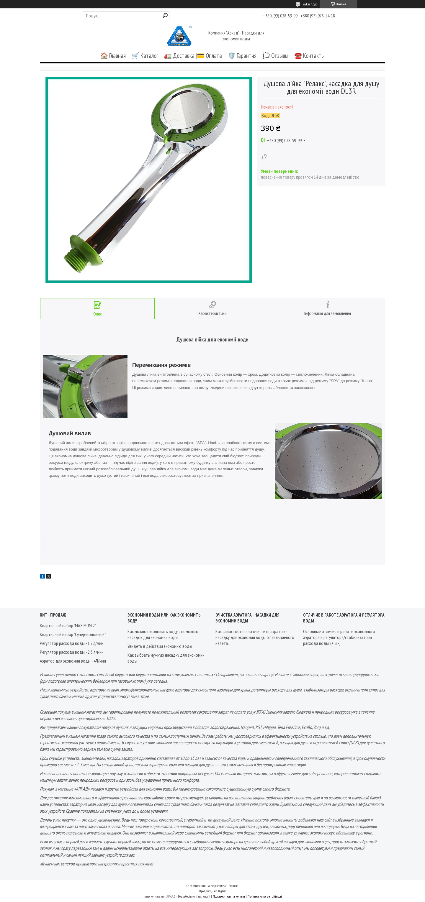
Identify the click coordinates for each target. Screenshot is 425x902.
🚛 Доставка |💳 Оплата (193, 56)
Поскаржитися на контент (229, 896)
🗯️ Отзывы (275, 56)
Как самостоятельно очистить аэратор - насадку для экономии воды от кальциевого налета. (254, 637)
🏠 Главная (113, 56)
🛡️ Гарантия (242, 56)
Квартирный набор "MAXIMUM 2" (68, 625)
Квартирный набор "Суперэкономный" (73, 634)
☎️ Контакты (309, 56)
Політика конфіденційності (265, 896)
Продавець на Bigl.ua (212, 891)
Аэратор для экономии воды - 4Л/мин (73, 661)
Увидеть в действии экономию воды (160, 646)
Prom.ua (233, 885)
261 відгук (310, 4)
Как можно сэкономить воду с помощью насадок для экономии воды (163, 634)
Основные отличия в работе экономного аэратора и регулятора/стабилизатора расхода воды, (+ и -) (339, 637)
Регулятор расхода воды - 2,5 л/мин (72, 652)
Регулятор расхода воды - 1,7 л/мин (71, 643)
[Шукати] (165, 15)
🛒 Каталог (145, 56)
